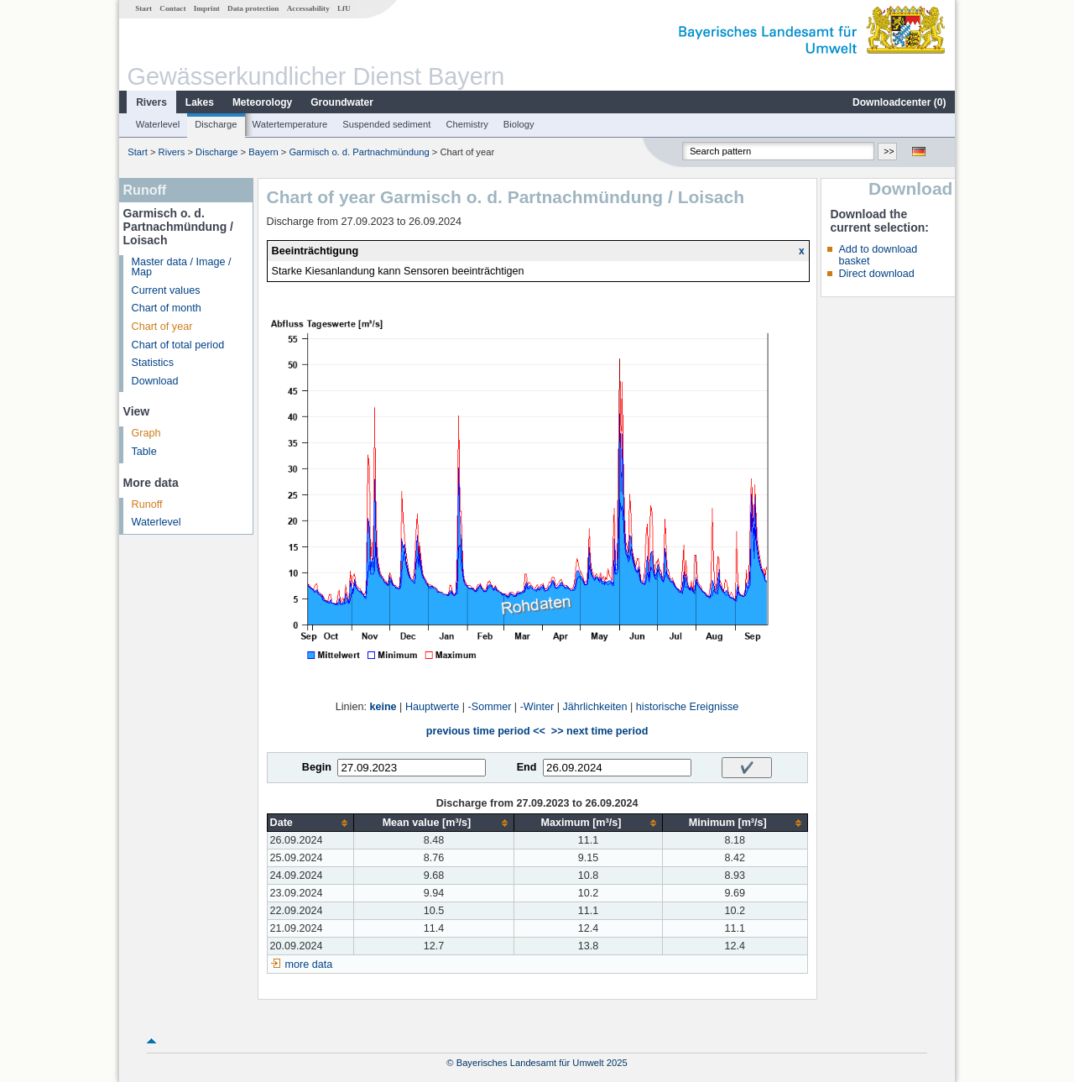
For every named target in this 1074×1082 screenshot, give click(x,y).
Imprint (207, 8)
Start (143, 8)
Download (155, 381)
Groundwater (341, 102)
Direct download (876, 274)
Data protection (253, 8)
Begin (316, 767)
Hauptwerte (432, 707)
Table (144, 451)
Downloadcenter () (899, 102)
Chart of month (166, 308)
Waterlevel (158, 124)
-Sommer (490, 707)
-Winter (537, 707)
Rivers (151, 102)
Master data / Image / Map (182, 267)
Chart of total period (178, 345)
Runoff (147, 504)
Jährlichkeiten (595, 707)
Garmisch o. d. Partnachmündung (359, 152)
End (527, 767)
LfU (344, 8)
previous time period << (485, 731)
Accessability (308, 8)
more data (309, 964)
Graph (146, 433)
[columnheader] (310, 823)
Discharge (216, 124)
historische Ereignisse (687, 707)
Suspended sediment (386, 124)
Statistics (153, 363)
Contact (172, 8)
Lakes (199, 102)
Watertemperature (290, 124)
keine (382, 707)
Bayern (263, 152)
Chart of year (162, 326)
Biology (518, 124)
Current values (166, 290)
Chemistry (466, 124)
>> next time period (599, 731)
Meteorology (262, 102)
